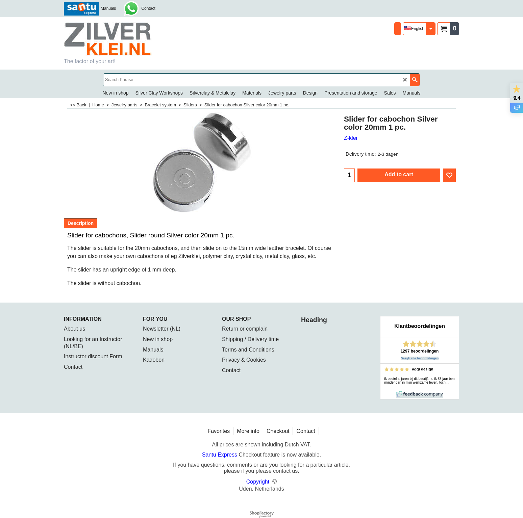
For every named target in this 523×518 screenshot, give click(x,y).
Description (81, 223)
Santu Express (220, 455)
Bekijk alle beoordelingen (420, 358)
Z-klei (350, 138)
